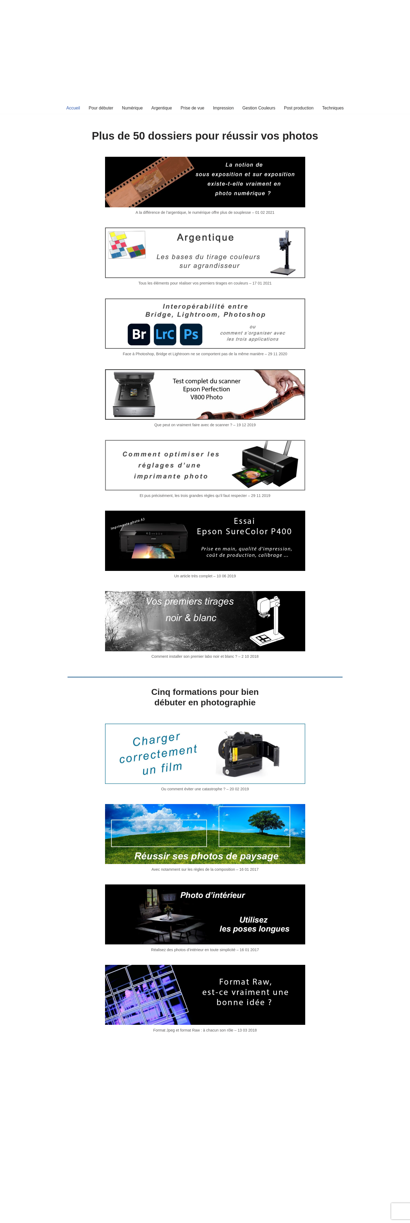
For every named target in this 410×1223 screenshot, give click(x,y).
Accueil (73, 108)
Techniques (333, 108)
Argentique (161, 108)
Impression (223, 108)
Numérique (131, 108)
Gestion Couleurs (259, 108)
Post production (299, 108)
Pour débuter (100, 108)
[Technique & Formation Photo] (207, 10)
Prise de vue (192, 108)
